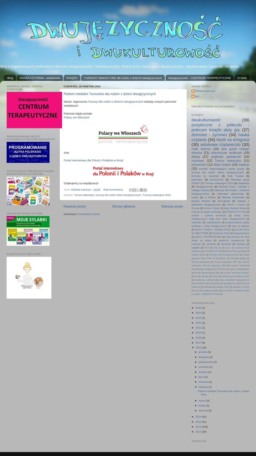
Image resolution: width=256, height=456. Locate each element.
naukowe (196, 244)
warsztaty (226, 244)
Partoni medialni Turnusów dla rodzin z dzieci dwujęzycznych (110, 94)
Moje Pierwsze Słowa (235, 208)
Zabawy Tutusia (238, 265)
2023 (199, 317)
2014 (199, 421)
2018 (206, 248)
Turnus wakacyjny (84, 195)
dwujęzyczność (204, 186)
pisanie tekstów (201, 201)
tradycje (244, 164)
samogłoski (223, 201)
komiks (198, 273)
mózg (215, 276)
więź (197, 290)
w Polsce (210, 197)
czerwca (204, 381)
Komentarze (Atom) (89, 214)
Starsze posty (172, 206)
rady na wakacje (240, 226)
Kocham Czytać (211, 208)
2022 (199, 322)
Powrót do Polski (221, 233)
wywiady (240, 244)
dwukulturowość (206, 120)
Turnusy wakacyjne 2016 (156, 195)
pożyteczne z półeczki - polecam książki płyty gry (220, 127)
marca (202, 400)
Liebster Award (198, 255)
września (204, 366)
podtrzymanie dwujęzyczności (235, 276)
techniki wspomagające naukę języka (221, 168)
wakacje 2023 (222, 287)
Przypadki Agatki (238, 258)
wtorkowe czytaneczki (220, 144)
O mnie (242, 78)
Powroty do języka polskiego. (207, 212)
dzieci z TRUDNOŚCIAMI (208, 237)
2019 (199, 332)
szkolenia (211, 244)
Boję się (217, 248)
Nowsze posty (75, 206)
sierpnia (203, 372)
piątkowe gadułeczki (226, 156)
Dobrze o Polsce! (236, 204)
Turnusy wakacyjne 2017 (225, 262)
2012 (199, 431)
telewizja (208, 287)
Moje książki (222, 164)
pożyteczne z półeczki (205, 280)
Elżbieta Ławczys (205, 91)
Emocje (195, 208)
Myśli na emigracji (233, 139)
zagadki (195, 247)
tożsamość (199, 164)
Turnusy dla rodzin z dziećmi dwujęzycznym (115, 101)
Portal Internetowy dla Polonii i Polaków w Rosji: (94, 160)
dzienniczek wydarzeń (226, 152)
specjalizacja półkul (232, 283)
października (206, 362)
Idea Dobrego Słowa (237, 251)
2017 (199, 342)
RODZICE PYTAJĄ (236, 212)
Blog (10, 78)
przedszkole (217, 179)
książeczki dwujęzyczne (231, 240)
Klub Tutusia (236, 176)
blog (193, 269)
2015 (199, 416)
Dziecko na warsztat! (205, 176)
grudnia (203, 352)
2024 (199, 312)
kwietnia (204, 387)
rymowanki (214, 283)
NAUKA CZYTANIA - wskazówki (40, 78)
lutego (202, 405)
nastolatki (196, 222)
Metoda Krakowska (233, 197)
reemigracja (200, 283)
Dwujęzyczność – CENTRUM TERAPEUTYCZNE (199, 78)
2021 (199, 327)
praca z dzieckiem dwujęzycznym (234, 280)
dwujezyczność (241, 233)
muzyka (205, 276)
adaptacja (243, 183)
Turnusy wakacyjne (200, 262)
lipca (202, 377)
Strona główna (123, 206)
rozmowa (198, 160)
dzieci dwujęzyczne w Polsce (212, 269)
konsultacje (210, 273)
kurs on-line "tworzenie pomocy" (234, 273)
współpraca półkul (211, 290)
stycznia (204, 410)
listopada (204, 357)
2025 (199, 307)
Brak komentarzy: (113, 189)
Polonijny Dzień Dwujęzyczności (224, 255)
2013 (199, 426)
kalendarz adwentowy (230, 193)
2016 (199, 347)
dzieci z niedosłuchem (239, 269)
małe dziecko (201, 149)
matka (195, 197)
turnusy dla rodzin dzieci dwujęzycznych (118, 195)
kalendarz (197, 179)
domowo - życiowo (209, 134)
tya (197, 96)
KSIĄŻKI (72, 78)
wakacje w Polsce (241, 287)
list (196, 276)
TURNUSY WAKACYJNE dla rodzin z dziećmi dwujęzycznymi (123, 78)
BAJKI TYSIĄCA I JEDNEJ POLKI (213, 229)
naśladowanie (214, 222)
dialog (196, 156)
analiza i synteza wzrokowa (209, 215)
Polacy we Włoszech (77, 117)
